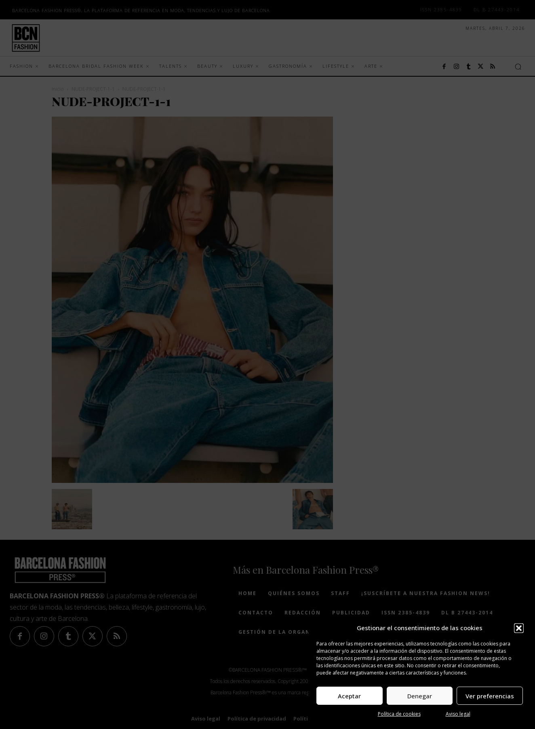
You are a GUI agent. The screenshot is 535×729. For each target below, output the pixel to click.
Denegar (419, 696)
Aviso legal (458, 713)
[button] (519, 628)
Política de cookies (399, 713)
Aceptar (349, 696)
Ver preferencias (489, 696)
